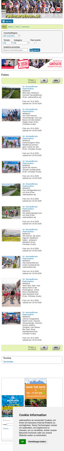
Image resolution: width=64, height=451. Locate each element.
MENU (7, 21)
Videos (17, 27)
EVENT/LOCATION (12, 47)
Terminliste (8, 362)
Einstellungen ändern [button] (37, 442)
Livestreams (25, 27)
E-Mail (5, 424)
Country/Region (10, 33)
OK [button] (22, 442)
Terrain (7, 40)
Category (18, 40)
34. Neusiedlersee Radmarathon (30, 87)
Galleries (11, 27)
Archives (6, 428)
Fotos (4, 27)
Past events (35, 40)
